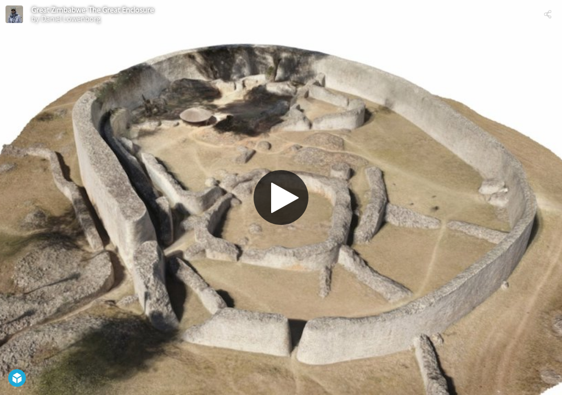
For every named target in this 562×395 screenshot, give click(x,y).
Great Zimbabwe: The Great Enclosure (92, 10)
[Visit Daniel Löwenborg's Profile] (14, 14)
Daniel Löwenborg (70, 19)
